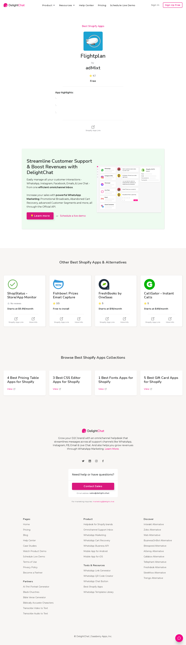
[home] (14, 5)
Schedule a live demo (73, 215)
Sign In (155, 5)
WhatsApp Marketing (94, 535)
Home (26, 524)
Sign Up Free (172, 5)
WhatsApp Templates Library (98, 592)
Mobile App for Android (95, 551)
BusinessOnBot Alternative (158, 540)
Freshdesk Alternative (155, 567)
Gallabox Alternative (154, 556)
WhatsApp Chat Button (95, 581)
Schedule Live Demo (122, 5)
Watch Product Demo (34, 551)
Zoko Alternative (152, 529)
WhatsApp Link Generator (97, 570)
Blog (25, 535)
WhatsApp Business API (96, 546)
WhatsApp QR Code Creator (98, 576)
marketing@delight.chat (103, 501)
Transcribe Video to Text (35, 608)
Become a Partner (32, 572)
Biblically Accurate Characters (38, 602)
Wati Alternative (152, 535)
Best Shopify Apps (93, 26)
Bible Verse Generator (34, 597)
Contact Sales (93, 486)
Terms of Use (30, 562)
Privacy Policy (30, 567)
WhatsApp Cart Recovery (96, 540)
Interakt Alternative (154, 524)
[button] (48, 5)
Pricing (102, 5)
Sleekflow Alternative (155, 572)
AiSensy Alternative (154, 551)
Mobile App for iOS (93, 556)
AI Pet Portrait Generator (36, 586)
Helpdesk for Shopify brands (98, 524)
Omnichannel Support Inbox (98, 529)
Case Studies (30, 546)
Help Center (86, 5)
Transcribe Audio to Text (35, 613)
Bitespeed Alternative (155, 546)
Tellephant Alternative (155, 562)
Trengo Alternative (153, 578)
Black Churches (31, 592)
